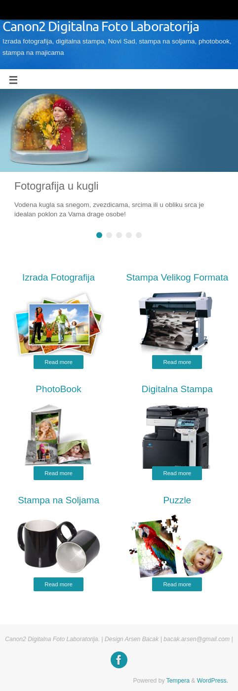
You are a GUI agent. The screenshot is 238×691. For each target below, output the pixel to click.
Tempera (178, 680)
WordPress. (212, 680)
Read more (58, 362)
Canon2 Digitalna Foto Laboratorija (100, 27)
